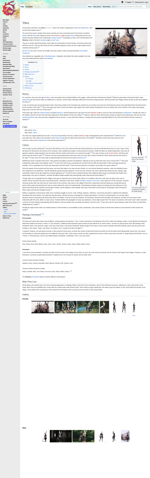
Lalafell (28, 442)
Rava (34, 35)
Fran (141, 317)
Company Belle (95, 424)
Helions (34, 455)
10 (105, 175)
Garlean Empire (45, 113)
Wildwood (34, 439)
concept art (101, 400)
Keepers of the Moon (93, 180)
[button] (6, 113)
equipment (75, 390)
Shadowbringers (50, 56)
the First (27, 51)
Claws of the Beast (67, 400)
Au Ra (28, 450)
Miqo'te (83, 180)
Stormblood (90, 373)
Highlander (42, 436)
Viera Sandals (118, 398)
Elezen (86, 28)
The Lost (40, 455)
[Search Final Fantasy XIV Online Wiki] (133, 6)
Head (70, 390)
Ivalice (48, 97)
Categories (26, 462)
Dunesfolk (41, 442)
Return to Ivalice (62, 373)
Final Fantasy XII (49, 376)
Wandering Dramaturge (45, 418)
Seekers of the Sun (37, 445)
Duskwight (42, 439)
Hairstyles (70, 393)
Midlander (34, 436)
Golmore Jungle (60, 35)
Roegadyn (27, 447)
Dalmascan (26, 100)
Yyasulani (43, 40)
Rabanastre (128, 113)
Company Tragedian (35, 422)
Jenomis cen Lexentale (37, 420)
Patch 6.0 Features (79, 462)
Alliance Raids (78, 373)
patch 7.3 (94, 395)
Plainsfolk (34, 442)
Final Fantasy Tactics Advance (49, 405)
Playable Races (85, 434)
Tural (41, 408)
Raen (33, 450)
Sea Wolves (35, 447)
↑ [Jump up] (26, 424)
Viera (43, 28)
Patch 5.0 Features (66, 462)
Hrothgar (64, 378)
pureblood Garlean (28, 117)
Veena (72, 35)
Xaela (38, 450)
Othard (24, 35)
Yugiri (33, 403)
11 (42, 214)
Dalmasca (59, 113)
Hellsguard (43, 447)
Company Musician (33, 424)
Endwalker (49, 58)
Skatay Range (56, 38)
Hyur (79, 28)
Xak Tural (55, 40)
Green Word (113, 153)
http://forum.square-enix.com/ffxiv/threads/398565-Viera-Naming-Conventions (115, 427)
